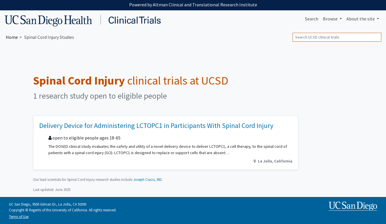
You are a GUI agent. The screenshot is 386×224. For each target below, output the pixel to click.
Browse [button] (330, 19)
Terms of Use (19, 216)
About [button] (361, 19)
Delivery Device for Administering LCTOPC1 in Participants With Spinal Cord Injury (156, 125)
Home (12, 37)
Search (311, 19)
